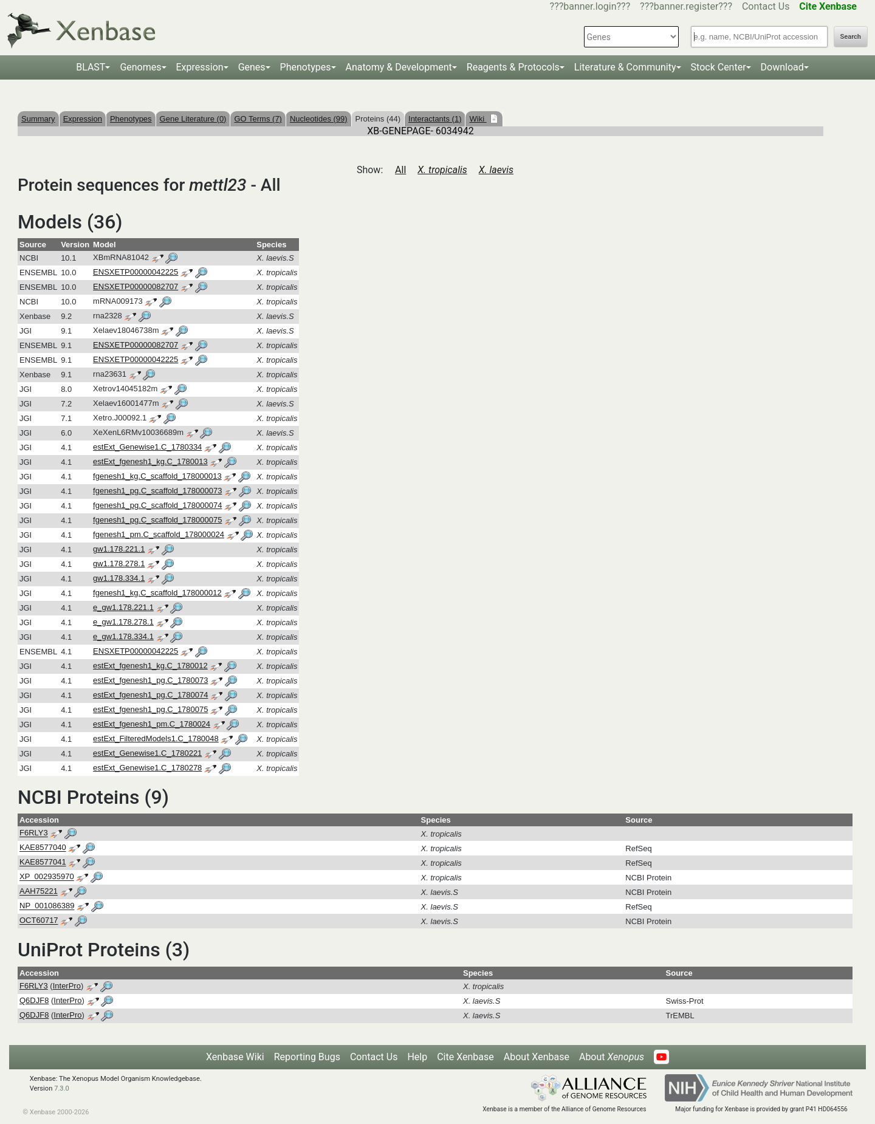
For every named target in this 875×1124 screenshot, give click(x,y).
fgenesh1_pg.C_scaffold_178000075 (157, 519)
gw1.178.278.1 (119, 563)
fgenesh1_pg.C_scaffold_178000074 (157, 505)
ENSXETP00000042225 (135, 271)
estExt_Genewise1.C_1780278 (147, 767)
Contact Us (766, 6)
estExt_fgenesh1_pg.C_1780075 (150, 709)
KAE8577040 (42, 847)
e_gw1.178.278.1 (123, 621)
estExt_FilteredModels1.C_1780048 (156, 738)
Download (782, 67)
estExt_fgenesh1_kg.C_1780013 (150, 461)
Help (417, 1057)
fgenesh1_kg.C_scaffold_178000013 (157, 476)
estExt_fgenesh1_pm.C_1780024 (151, 723)
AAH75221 (38, 891)
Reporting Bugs (307, 1057)
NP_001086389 (46, 906)
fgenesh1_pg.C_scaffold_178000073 (157, 490)
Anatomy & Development (399, 67)
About (611, 1057)
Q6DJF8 (34, 1000)
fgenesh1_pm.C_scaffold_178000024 (158, 534)
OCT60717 (38, 920)
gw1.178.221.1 (119, 548)
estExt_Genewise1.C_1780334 (147, 446)
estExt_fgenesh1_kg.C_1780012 (150, 665)
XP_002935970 (46, 877)
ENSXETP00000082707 (135, 286)
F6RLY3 (33, 833)
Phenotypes (305, 67)
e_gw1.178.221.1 (123, 607)
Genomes (140, 67)
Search (850, 37)
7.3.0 (61, 1088)
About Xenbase (536, 1057)
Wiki (477, 118)
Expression (200, 67)
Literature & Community (625, 67)
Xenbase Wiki (235, 1057)
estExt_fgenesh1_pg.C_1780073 (150, 680)
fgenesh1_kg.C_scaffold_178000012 (157, 592)
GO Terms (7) (258, 118)
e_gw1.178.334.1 (123, 636)
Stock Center (718, 67)
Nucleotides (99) (319, 118)
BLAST (90, 67)
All (400, 170)
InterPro (67, 985)
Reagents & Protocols (513, 67)
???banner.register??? (686, 6)
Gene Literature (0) (193, 118)
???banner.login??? (590, 6)
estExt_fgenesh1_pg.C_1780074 (150, 694)
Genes (252, 67)
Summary (38, 118)
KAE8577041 (42, 862)
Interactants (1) (434, 118)
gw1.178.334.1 (119, 578)
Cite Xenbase (465, 1057)
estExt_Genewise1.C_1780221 (147, 753)
